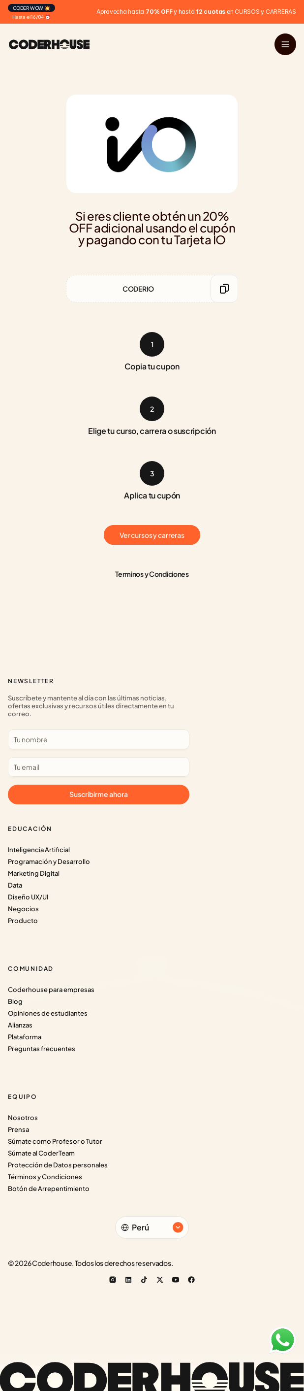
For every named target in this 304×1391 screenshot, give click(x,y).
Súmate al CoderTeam (41, 1153)
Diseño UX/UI (28, 897)
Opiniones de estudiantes (48, 1013)
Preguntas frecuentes (41, 1049)
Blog (15, 1001)
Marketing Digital (34, 873)
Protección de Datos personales (58, 1165)
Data (15, 885)
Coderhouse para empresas (51, 990)
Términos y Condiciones (45, 1177)
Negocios (23, 909)
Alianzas (20, 1025)
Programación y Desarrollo (49, 861)
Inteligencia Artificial (39, 850)
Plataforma (24, 1037)
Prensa (18, 1129)
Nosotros (23, 1118)
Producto (23, 921)
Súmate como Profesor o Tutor (55, 1141)
